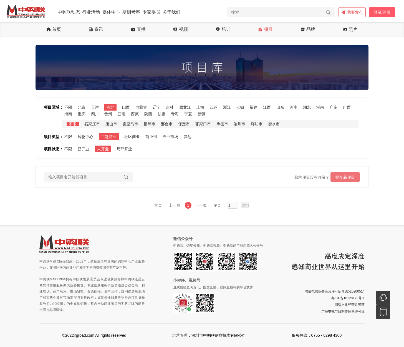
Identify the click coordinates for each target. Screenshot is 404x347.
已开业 (83, 149)
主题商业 (109, 136)
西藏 (135, 114)
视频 (180, 29)
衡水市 (274, 124)
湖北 (307, 107)
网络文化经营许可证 (350, 305)
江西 (267, 107)
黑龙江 (185, 107)
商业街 (151, 136)
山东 (280, 107)
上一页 (174, 205)
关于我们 (171, 12)
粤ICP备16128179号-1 (348, 298)
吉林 (170, 107)
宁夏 (188, 114)
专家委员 (151, 12)
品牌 (308, 29)
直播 (138, 29)
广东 (333, 107)
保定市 (184, 124)
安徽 (240, 107)
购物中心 (85, 136)
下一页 (201, 205)
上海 (200, 107)
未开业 (103, 149)
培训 (223, 29)
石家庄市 (92, 124)
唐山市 (111, 124)
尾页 (217, 205)
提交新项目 (345, 177)
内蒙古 (141, 107)
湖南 (320, 107)
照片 (350, 29)
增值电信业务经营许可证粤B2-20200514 (335, 291)
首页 (54, 29)
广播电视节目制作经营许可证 (343, 311)
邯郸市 (149, 124)
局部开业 (124, 149)
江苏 (214, 107)
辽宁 (156, 107)
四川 (95, 114)
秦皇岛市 (130, 124)
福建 (253, 107)
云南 (121, 114)
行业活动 (91, 12)
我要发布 (352, 12)
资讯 (96, 29)
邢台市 (167, 124)
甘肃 (161, 114)
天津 (95, 107)
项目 (265, 29)
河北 (110, 107)
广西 (347, 107)
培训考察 (131, 12)
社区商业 (132, 136)
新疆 (201, 114)
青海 (175, 114)
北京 (81, 107)
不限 (68, 107)
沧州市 (239, 124)
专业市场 (170, 136)
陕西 (148, 114)
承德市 (222, 124)
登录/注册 (382, 12)
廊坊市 (256, 124)
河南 (293, 107)
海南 (68, 114)
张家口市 (203, 124)
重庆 (81, 114)
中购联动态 (69, 12)
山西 (126, 107)
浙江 (227, 107)
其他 (187, 136)
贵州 (108, 114)
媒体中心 (111, 12)
